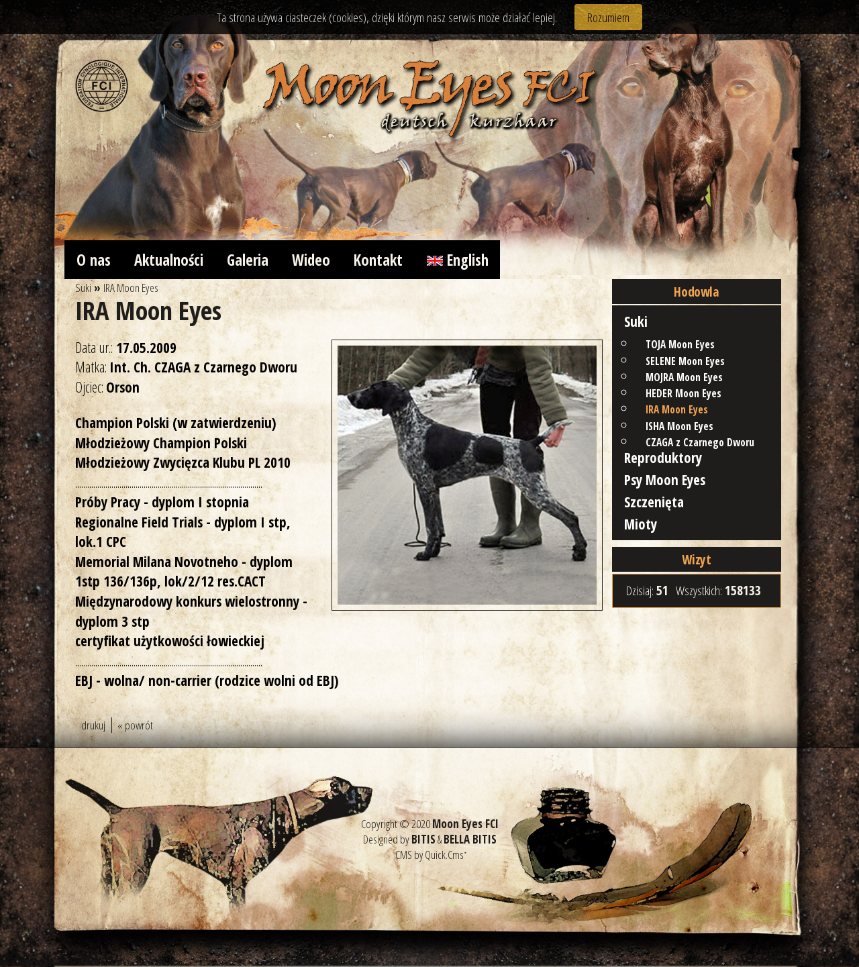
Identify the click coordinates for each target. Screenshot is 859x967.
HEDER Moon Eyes (683, 395)
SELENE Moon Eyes (685, 363)
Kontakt (386, 260)
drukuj (93, 726)
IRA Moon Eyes (677, 412)
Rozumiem (608, 17)
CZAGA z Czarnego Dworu (700, 444)
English (467, 260)
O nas (94, 260)
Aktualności (171, 260)
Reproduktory (663, 460)
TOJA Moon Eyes (680, 347)
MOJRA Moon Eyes (684, 379)
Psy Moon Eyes (665, 483)
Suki (636, 324)
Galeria (252, 260)
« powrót (135, 726)
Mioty (640, 529)
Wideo (318, 260)
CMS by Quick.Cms (429, 856)
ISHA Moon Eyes (679, 428)
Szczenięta (654, 506)
